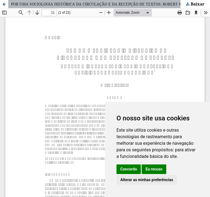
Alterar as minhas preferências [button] (146, 180)
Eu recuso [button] (153, 169)
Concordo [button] (128, 169)
